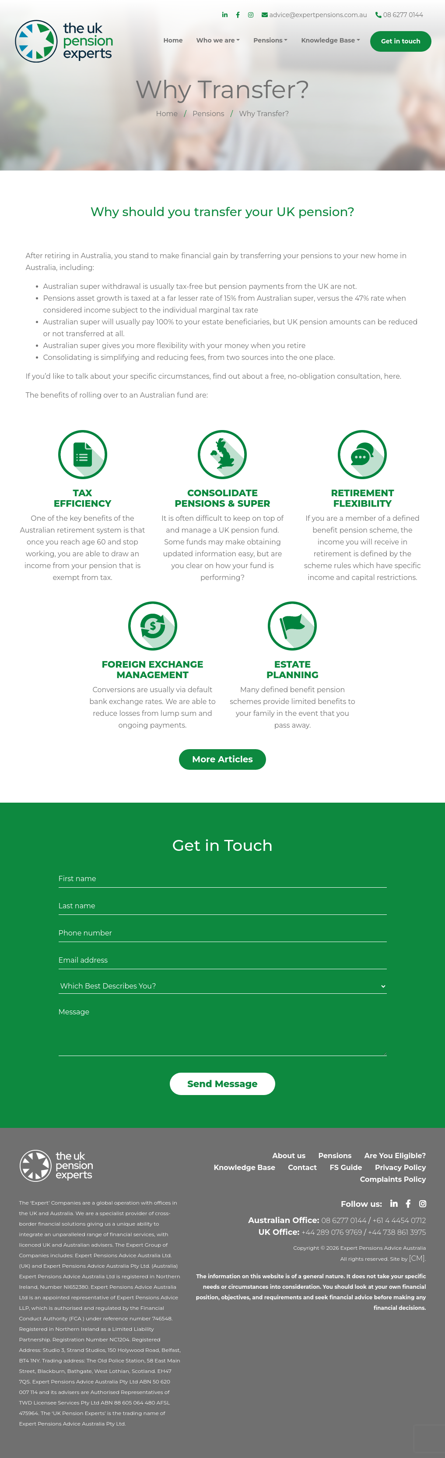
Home (167, 114)
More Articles (222, 759)
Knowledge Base (245, 1167)
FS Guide (345, 1167)
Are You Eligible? (395, 1156)
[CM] (417, 1258)
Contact (302, 1167)
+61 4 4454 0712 (399, 1220)
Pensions (208, 114)
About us (289, 1156)
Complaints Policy (393, 1179)
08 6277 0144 (399, 15)
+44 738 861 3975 (397, 1232)
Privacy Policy (400, 1167)
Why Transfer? (264, 114)
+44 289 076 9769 (331, 1232)
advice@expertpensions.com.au (314, 15)
